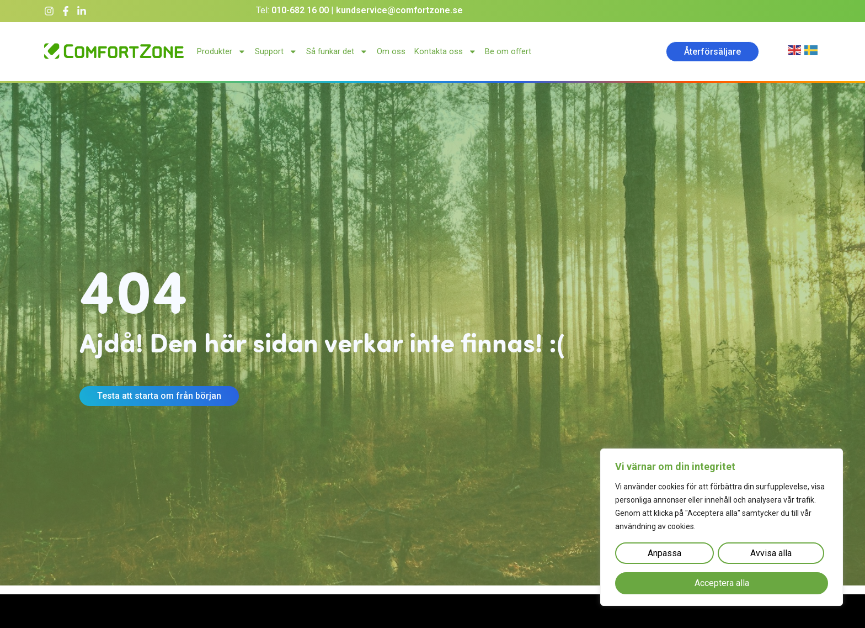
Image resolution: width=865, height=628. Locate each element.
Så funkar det (337, 51)
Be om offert (508, 51)
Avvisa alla (771, 553)
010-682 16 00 (300, 10)
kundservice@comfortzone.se (399, 10)
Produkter (221, 51)
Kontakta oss (445, 51)
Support (276, 51)
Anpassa (664, 553)
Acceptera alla (722, 583)
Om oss (391, 51)
